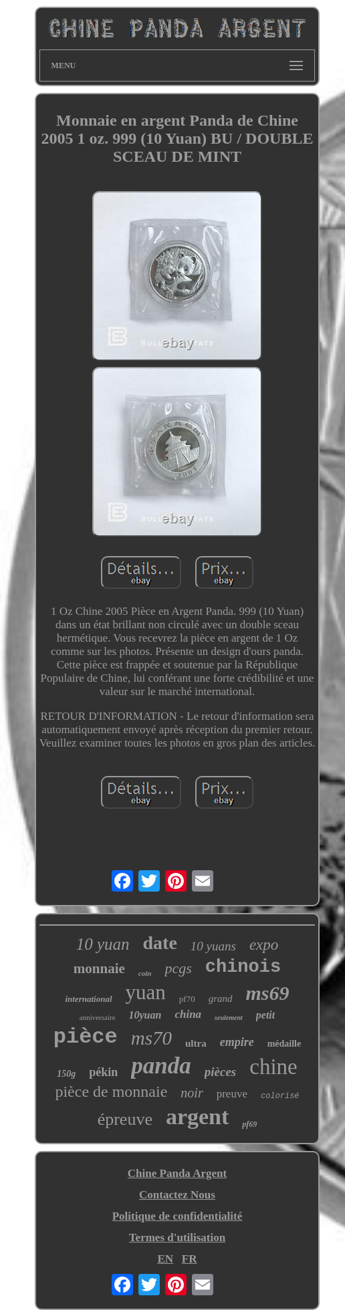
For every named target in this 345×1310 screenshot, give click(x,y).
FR (189, 1259)
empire (237, 1042)
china (188, 1014)
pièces (220, 1072)
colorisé (280, 1096)
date (160, 942)
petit (265, 1015)
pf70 (187, 999)
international (88, 999)
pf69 (249, 1124)
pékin (103, 1072)
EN (165, 1259)
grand (221, 998)
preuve (232, 1093)
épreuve (125, 1119)
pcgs (177, 968)
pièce (85, 1037)
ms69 (268, 993)
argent (197, 1116)
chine (273, 1067)
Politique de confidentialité (177, 1216)
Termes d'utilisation (177, 1237)
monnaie (99, 968)
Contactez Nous (177, 1194)
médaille (284, 1044)
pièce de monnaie (111, 1091)
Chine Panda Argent (177, 1173)
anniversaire (98, 1017)
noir (192, 1092)
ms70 (151, 1038)
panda (161, 1066)
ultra (196, 1043)
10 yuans (213, 946)
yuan (146, 992)
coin (145, 973)
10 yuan (103, 944)
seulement (229, 1017)
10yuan (145, 1015)
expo (263, 944)
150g (66, 1074)
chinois (243, 967)
